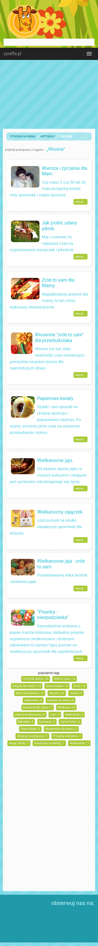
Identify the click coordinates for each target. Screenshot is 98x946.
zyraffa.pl (12, 53)
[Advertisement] (49, 94)
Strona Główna (22, 136)
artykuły (47, 136)
